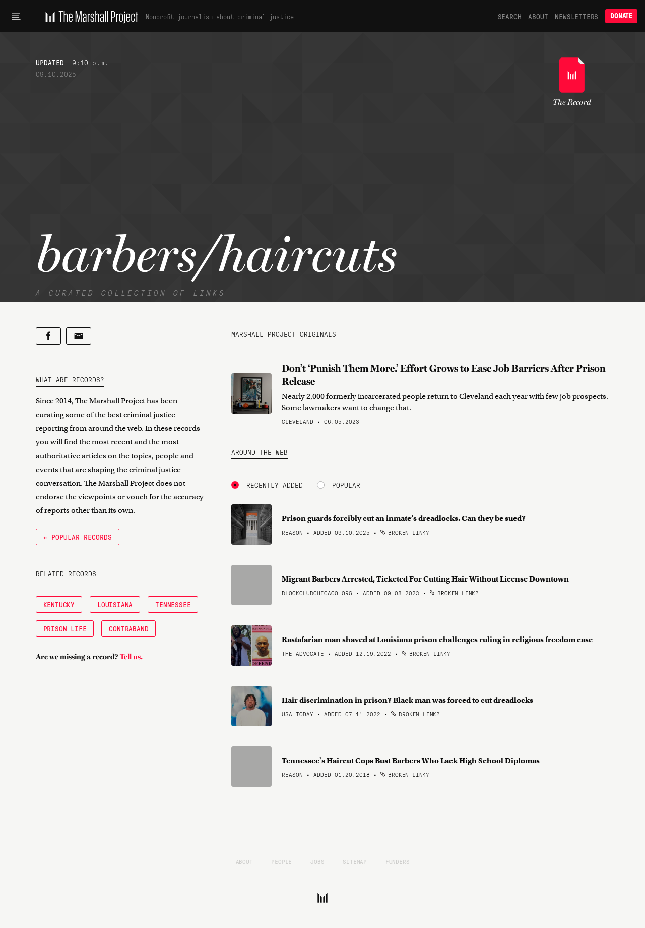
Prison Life (65, 628)
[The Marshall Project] (89, 16)
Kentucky (59, 604)
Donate (621, 16)
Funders (397, 861)
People (281, 861)
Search (510, 16)
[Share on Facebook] (48, 336)
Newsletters (576, 16)
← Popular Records (77, 536)
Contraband (128, 628)
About (538, 16)
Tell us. (131, 656)
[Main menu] (16, 16)
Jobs (317, 861)
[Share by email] (78, 336)
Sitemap (355, 861)
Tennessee (172, 604)
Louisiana (115, 604)
